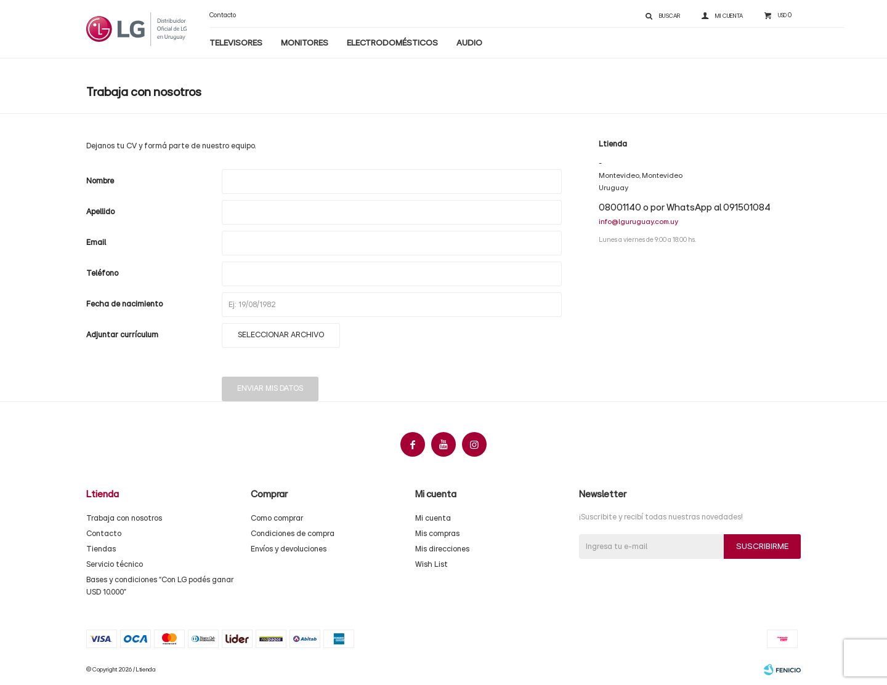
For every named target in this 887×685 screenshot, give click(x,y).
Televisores (235, 43)
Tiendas (101, 549)
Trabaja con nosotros (124, 519)
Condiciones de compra (292, 534)
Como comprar (277, 519)
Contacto (222, 15)
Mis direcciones (442, 549)
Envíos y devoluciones (288, 549)
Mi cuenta (433, 519)
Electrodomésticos (392, 43)
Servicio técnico (114, 565)
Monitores (304, 43)
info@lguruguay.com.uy (638, 221)
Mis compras (437, 534)
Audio (469, 43)
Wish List (431, 565)
